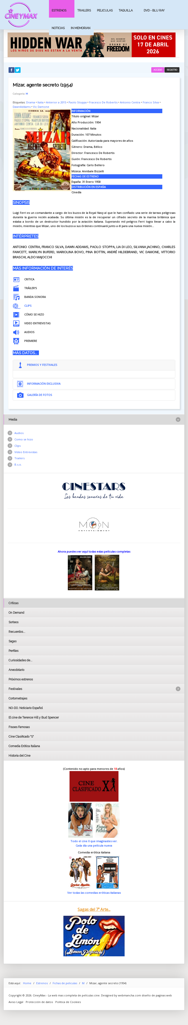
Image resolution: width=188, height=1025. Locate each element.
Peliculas (105, 10)
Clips (17, 445)
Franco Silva (151, 102)
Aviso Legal (16, 1002)
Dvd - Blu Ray (154, 10)
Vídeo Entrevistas (25, 452)
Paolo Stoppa (78, 102)
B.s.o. (18, 464)
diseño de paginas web (157, 995)
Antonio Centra (130, 102)
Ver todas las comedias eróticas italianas (94, 892)
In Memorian (80, 28)
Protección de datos (39, 1002)
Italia (40, 102)
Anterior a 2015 (56, 102)
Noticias (58, 28)
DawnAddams (22, 107)
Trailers (84, 10)
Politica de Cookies (68, 1002)
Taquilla (126, 10)
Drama (30, 102)
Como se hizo (23, 439)
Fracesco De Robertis (103, 102)
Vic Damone (41, 107)
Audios (19, 433)
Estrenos (59, 10)
